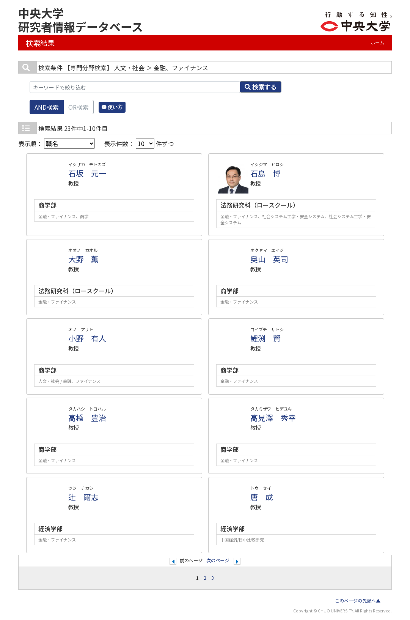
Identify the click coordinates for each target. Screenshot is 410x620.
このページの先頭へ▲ (357, 600)
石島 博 (265, 173)
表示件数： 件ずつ (139, 143)
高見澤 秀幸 (273, 417)
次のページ (217, 560)
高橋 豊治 (87, 417)
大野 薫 (83, 258)
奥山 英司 (269, 258)
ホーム (377, 42)
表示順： (56, 143)
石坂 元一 (87, 173)
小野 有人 (87, 338)
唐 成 (261, 496)
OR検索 (78, 107)
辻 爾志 (83, 496)
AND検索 (47, 107)
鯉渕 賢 (265, 338)
